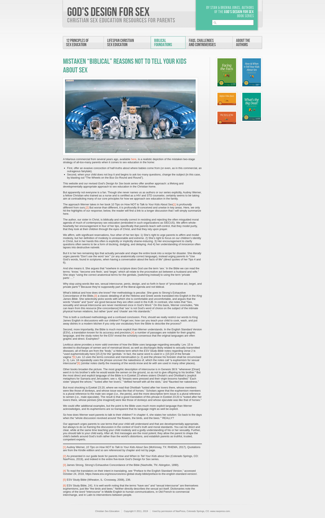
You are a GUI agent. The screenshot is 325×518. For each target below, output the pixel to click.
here (133, 159)
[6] (78, 363)
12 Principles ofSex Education (77, 42)
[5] (74, 357)
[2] (87, 207)
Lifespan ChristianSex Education (120, 42)
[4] (132, 332)
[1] (174, 204)
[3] (95, 295)
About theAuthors (243, 42)
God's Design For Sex (108, 12)
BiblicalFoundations (163, 42)
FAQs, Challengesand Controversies (202, 42)
